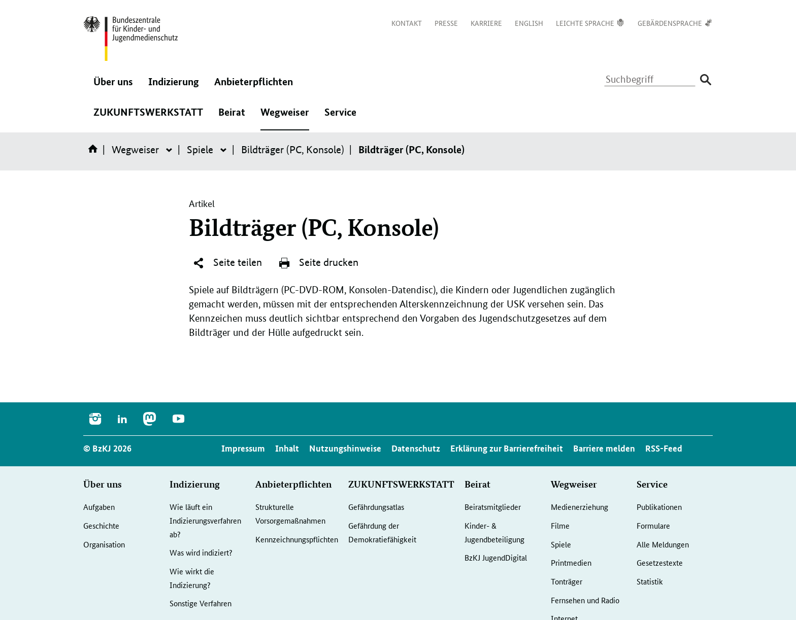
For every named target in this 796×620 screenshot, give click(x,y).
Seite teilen (227, 262)
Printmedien (571, 562)
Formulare (653, 525)
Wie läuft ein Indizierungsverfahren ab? (205, 520)
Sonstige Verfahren (200, 603)
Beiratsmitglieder (493, 506)
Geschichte (101, 525)
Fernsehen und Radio (585, 600)
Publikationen (659, 506)
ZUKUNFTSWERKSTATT (148, 117)
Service (340, 117)
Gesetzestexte (660, 562)
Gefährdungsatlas (376, 506)
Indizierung (173, 87)
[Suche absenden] (705, 80)
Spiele (200, 150)
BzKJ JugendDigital (496, 557)
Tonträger (566, 581)
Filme (560, 525)
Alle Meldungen (663, 544)
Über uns (113, 87)
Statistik (650, 581)
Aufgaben (99, 506)
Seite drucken (318, 262)
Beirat (231, 117)
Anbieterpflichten (253, 87)
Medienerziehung (579, 506)
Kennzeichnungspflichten (296, 539)
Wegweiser (284, 117)
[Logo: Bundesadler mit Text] (130, 38)
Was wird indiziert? (201, 552)
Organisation (104, 544)
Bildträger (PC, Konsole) (292, 150)
